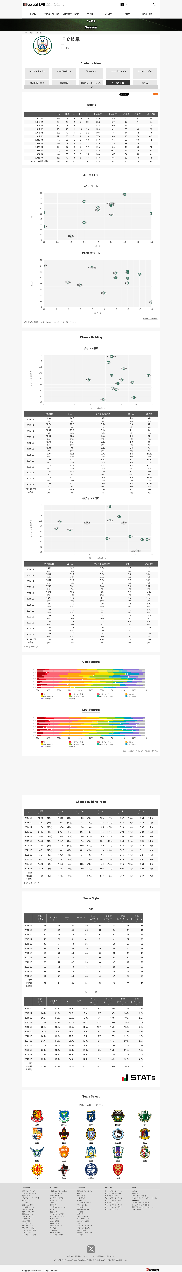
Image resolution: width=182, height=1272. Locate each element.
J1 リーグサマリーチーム (113, 1191)
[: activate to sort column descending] (28, 812)
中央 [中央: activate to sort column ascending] (67, 918)
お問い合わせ (110, 1256)
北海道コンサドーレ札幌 (58, 1191)
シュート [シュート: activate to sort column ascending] (120, 812)
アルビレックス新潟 (57, 1216)
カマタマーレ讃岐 (83, 1221)
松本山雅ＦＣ (81, 1200)
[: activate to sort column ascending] (48, 812)
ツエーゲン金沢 (82, 1205)
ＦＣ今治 (53, 1228)
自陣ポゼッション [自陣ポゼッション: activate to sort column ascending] (136, 918)
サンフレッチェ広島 (29, 1230)
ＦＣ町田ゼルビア (28, 1207)
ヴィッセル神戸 (27, 1226)
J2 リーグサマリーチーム (113, 1198)
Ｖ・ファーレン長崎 (29, 1235)
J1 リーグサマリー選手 (113, 1193)
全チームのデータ (150, 319)
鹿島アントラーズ (28, 1191)
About (127, 14)
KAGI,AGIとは (137, 1200)
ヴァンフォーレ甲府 (57, 1214)
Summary (108, 1187)
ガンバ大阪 (26, 1221)
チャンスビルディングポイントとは (144, 1198)
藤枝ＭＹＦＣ (54, 1223)
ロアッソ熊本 (81, 1230)
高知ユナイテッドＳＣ (85, 1226)
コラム (134, 1191)
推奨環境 (78, 1256)
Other (134, 1187)
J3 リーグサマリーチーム (113, 1205)
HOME (33, 14)
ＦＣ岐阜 (80, 1207)
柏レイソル (26, 1200)
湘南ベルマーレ (55, 1212)
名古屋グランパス (28, 1216)
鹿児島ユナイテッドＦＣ (85, 1232)
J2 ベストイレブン (111, 1203)
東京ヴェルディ (27, 1205)
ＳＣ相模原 (81, 1198)
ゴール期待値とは (138, 1209)
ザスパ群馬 (81, 1196)
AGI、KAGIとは (47, 322)
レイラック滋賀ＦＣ (84, 1209)
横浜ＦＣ (53, 1209)
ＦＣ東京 (25, 1203)
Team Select (146, 14)
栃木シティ (53, 1205)
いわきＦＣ (53, 1203)
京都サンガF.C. (27, 1219)
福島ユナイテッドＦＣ (85, 1191)
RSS (155, 94)
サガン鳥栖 (53, 1230)
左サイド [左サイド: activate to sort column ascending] (53, 918)
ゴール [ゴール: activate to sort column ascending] (141, 812)
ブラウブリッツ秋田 (57, 1198)
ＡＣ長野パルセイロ (84, 1203)
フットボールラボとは (140, 1196)
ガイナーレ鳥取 (82, 1216)
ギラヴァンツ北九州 (84, 1228)
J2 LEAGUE (54, 1187)
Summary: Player (71, 14)
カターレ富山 (54, 1219)
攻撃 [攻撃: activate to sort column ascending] (40, 812)
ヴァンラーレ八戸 (56, 1193)
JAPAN (90, 14)
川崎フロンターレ (28, 1209)
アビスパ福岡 (26, 1232)
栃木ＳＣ (80, 1193)
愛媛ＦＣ (80, 1223)
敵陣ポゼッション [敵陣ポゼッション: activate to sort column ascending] (123, 918)
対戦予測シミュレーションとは (143, 1207)
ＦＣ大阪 (80, 1212)
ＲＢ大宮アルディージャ (58, 1207)
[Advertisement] (91, 774)
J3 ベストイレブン (111, 1209)
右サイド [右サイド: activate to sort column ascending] (81, 918)
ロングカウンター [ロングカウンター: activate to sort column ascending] (109, 918)
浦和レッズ (26, 1196)
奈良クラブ (81, 1214)
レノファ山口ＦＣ (83, 1219)
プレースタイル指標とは (140, 1203)
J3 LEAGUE (81, 1187)
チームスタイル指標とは (140, 1205)
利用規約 (70, 1256)
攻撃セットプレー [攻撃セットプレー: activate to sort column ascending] (39, 918)
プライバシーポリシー (89, 1256)
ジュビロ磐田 (54, 1221)
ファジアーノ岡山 (28, 1228)
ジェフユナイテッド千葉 (30, 1198)
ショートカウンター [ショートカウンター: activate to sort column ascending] (95, 918)
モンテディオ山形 (56, 1200)
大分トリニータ (55, 1232)
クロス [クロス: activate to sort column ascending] (100, 812)
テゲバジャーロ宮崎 (57, 1235)
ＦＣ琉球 (80, 1235)
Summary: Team (52, 14)
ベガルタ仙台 (54, 1196)
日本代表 (135, 1193)
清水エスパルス (27, 1214)
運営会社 (101, 1256)
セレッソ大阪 (26, 1223)
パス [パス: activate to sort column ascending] (60, 812)
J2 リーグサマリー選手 (113, 1200)
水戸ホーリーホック (29, 1193)
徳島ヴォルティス (56, 1226)
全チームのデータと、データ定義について (140, 751)
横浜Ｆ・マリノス (28, 1212)
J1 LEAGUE (26, 1187)
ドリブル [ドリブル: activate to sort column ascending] (79, 812)
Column (108, 14)
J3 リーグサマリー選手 (113, 1207)
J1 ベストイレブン (111, 1196)
